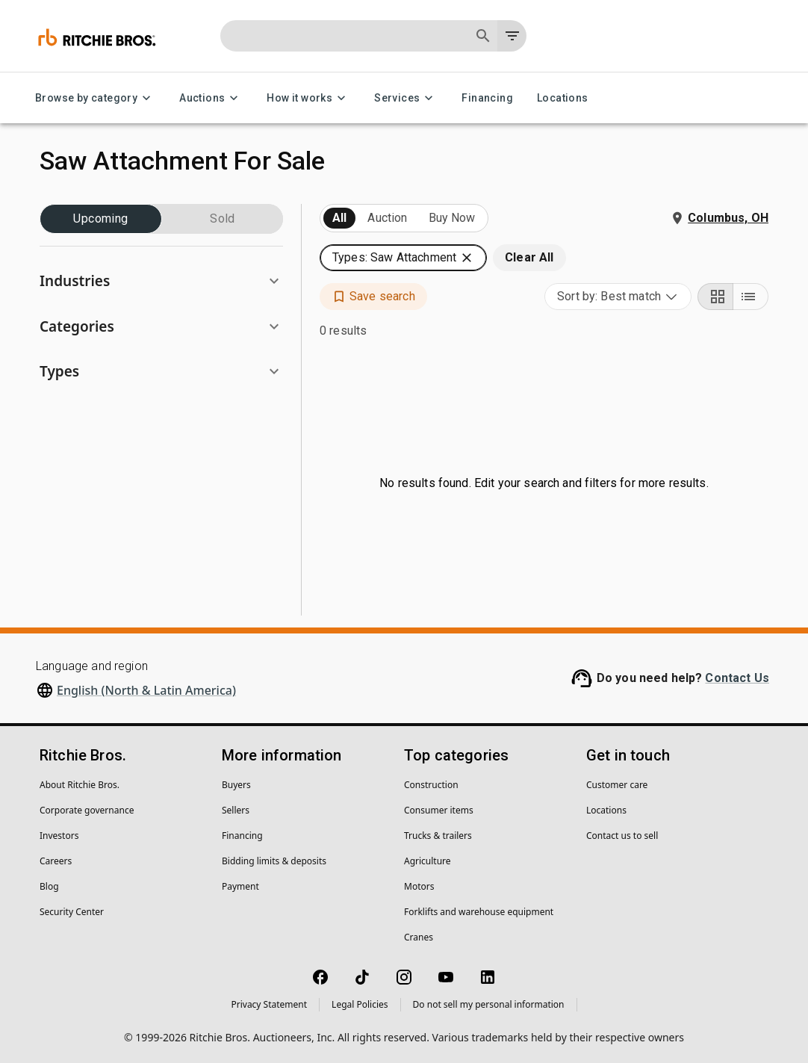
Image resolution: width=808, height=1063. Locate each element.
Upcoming (100, 219)
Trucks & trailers (438, 835)
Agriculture (427, 861)
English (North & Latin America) (146, 690)
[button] (161, 281)
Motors (419, 886)
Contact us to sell (622, 835)
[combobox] (618, 296)
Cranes (418, 937)
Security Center (72, 911)
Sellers (235, 810)
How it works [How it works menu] (308, 98)
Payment (240, 886)
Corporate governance (87, 810)
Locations (562, 98)
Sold (222, 219)
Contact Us (737, 678)
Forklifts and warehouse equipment (478, 911)
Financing (487, 98)
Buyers (236, 784)
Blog (49, 886)
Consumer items (438, 810)
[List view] (750, 296)
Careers (56, 861)
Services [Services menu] (406, 98)
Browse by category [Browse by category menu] (95, 98)
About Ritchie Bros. (79, 784)
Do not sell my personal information (489, 1004)
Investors (59, 835)
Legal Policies (360, 1004)
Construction (431, 784)
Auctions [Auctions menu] (211, 98)
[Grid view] (715, 296)
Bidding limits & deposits (274, 861)
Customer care (616, 784)
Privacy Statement (269, 1004)
